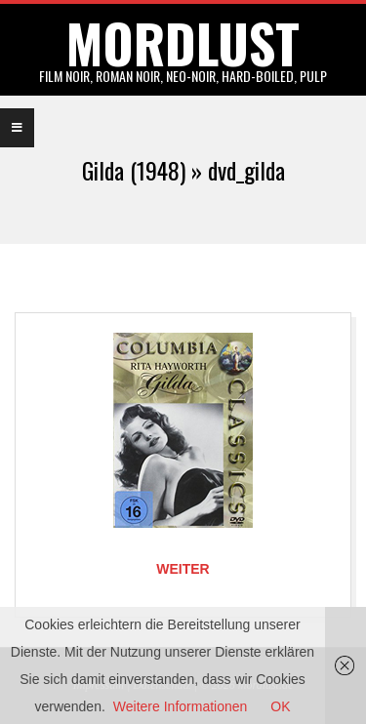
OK (280, 706)
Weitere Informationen (180, 706)
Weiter (182, 569)
